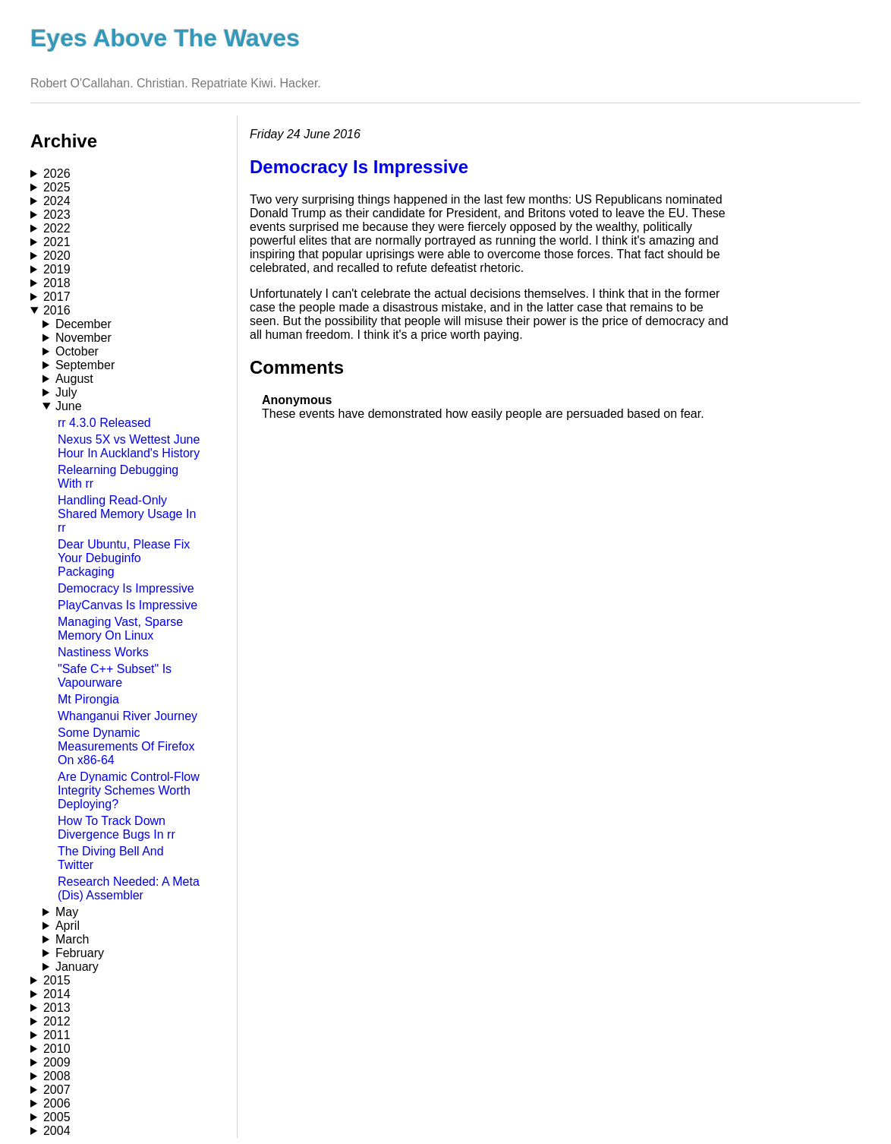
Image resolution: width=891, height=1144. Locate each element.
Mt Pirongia (88, 699)
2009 (57, 1062)
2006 (57, 1103)
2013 (57, 1007)
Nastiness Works (103, 652)
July (66, 392)
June (68, 406)
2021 (57, 241)
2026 (57, 173)
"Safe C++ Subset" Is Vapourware (115, 675)
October (77, 351)
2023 (57, 214)
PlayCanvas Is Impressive (127, 605)
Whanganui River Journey (127, 715)
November (83, 337)
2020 (57, 255)
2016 (57, 310)
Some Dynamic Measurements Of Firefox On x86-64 (126, 746)
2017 (57, 296)
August (74, 378)
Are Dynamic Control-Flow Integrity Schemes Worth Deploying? (129, 790)
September (85, 365)
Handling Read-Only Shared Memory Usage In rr (127, 514)
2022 (57, 228)
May (66, 911)
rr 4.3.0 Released (104, 422)
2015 (57, 980)
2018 (57, 283)
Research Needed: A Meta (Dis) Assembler (129, 888)
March (72, 939)
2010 (57, 1048)
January (77, 966)
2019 (57, 269)
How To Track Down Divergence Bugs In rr (116, 827)
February (79, 952)
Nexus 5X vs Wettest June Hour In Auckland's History (129, 446)
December (83, 324)
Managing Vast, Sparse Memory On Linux (120, 628)
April (67, 925)
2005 (57, 1117)
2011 (57, 1035)
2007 (57, 1089)
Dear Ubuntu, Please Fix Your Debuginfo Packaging (124, 558)
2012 (57, 1021)
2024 (57, 200)
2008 (57, 1076)
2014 (57, 994)
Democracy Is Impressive (126, 588)
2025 (57, 187)
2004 (57, 1130)
